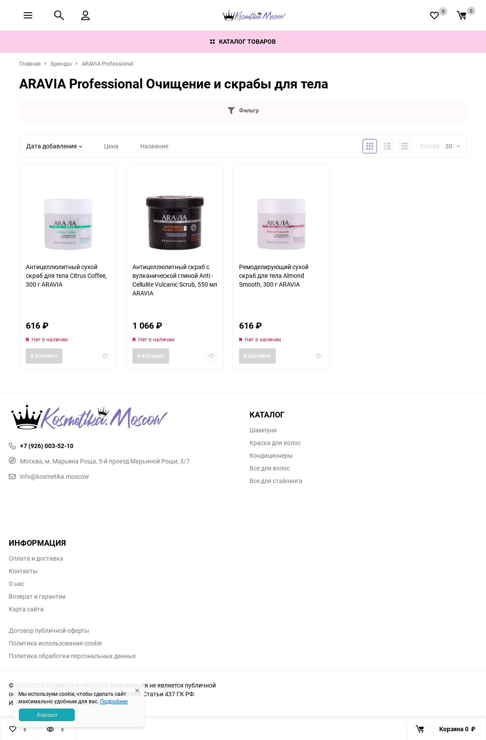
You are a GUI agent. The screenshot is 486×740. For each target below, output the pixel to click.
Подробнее (114, 701)
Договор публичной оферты (49, 631)
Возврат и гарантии (37, 596)
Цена (111, 146)
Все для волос (270, 468)
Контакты (23, 571)
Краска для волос (275, 443)
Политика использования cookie (55, 643)
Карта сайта (26, 609)
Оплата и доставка (36, 558)
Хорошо (47, 715)
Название (154, 146)
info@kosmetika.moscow (49, 476)
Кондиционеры (271, 455)
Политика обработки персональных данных (72, 656)
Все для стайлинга (276, 481)
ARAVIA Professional (107, 63)
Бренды (61, 63)
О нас (16, 584)
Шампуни (263, 430)
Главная (30, 63)
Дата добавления (54, 146)
